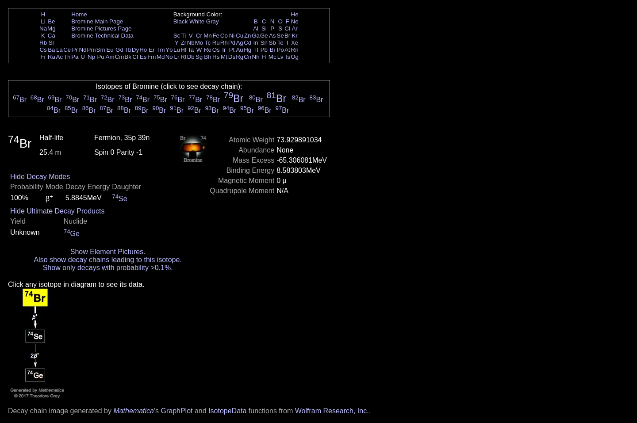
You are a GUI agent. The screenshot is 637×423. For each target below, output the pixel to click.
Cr (199, 35)
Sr (51, 42)
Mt (224, 56)
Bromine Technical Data (102, 35)
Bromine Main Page (97, 21)
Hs (215, 56)
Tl (255, 49)
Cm (119, 56)
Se (280, 35)
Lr (177, 56)
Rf (183, 56)
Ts (287, 56)
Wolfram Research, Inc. (332, 411)
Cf (135, 56)
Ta (191, 49)
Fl (263, 56)
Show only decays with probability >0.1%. (108, 267)
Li (43, 21)
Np (91, 56)
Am (110, 56)
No (169, 56)
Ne (295, 21)
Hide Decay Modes (40, 176)
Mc (272, 56)
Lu (176, 49)
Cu (239, 35)
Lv (280, 56)
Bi (272, 49)
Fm (151, 56)
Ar (294, 28)
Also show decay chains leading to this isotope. (107, 259)
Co (224, 35)
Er (151, 49)
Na (43, 28)
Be (51, 21)
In (255, 42)
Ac (59, 56)
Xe (294, 42)
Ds (231, 56)
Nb (191, 42)
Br (287, 35)
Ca (51, 35)
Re (207, 49)
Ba (51, 49)
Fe (215, 35)
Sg (199, 56)
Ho (143, 49)
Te (280, 42)
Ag (239, 42)
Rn (295, 49)
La (59, 49)
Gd (119, 49)
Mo (199, 42)
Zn (247, 35)
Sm (100, 49)
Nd (83, 49)
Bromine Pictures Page (101, 28)
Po (280, 49)
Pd (231, 42)
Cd (247, 42)
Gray (212, 21)
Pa (74, 56)
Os (216, 49)
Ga (256, 35)
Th (67, 56)
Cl (287, 28)
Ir (224, 49)
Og (295, 56)
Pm (91, 49)
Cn (247, 56)
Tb (127, 49)
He (295, 14)
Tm (160, 49)
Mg (51, 28)
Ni (232, 35)
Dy (135, 49)
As (272, 35)
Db (191, 56)
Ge (264, 35)
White (196, 21)
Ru (216, 42)
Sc (176, 35)
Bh (207, 56)
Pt (232, 49)
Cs (42, 49)
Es (143, 56)
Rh (224, 42)
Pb (264, 49)
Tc (208, 42)
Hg (247, 49)
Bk (127, 56)
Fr (43, 56)
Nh (256, 56)
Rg (239, 56)
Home (79, 14)
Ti (183, 35)
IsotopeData (227, 411)
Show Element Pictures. (108, 251)
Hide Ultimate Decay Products (57, 211)
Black (180, 21)
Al (255, 28)
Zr (184, 42)
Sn (264, 42)
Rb (43, 42)
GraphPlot (176, 411)
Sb (272, 42)
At (287, 49)
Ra (51, 56)
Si (264, 28)
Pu (100, 56)
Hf (183, 49)
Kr (294, 35)
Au (239, 49)
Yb (169, 49)
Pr (75, 49)
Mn (207, 35)
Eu (109, 49)
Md (161, 56)
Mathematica (133, 411)
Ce (67, 49)
